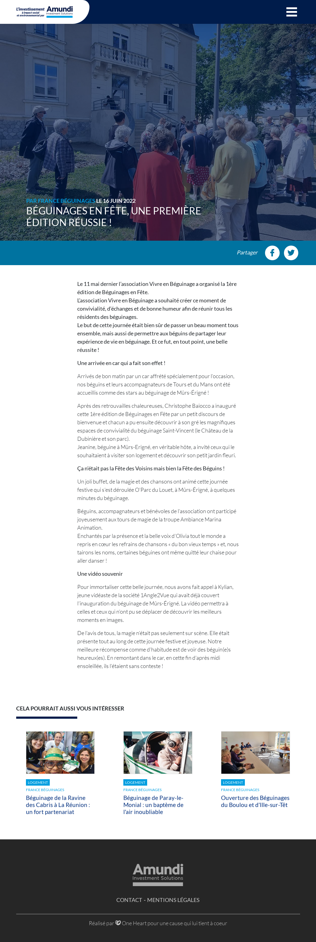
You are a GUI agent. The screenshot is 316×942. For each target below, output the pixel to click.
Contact (129, 899)
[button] (291, 12)
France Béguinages (66, 200)
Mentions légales (173, 899)
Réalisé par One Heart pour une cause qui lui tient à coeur (158, 923)
